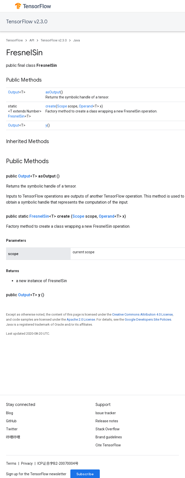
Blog (9, 413)
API (31, 40)
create (50, 106)
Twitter (12, 429)
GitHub (11, 421)
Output (13, 92)
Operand (86, 106)
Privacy (27, 463)
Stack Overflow (108, 429)
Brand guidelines (109, 437)
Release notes (107, 421)
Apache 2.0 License (81, 319)
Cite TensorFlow (108, 445)
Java (76, 40)
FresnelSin (16, 116)
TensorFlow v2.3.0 (27, 22)
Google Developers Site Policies (148, 319)
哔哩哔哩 (13, 437)
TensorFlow (14, 40)
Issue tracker (106, 413)
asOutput (52, 92)
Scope (62, 106)
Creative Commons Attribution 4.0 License (142, 314)
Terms (11, 463)
